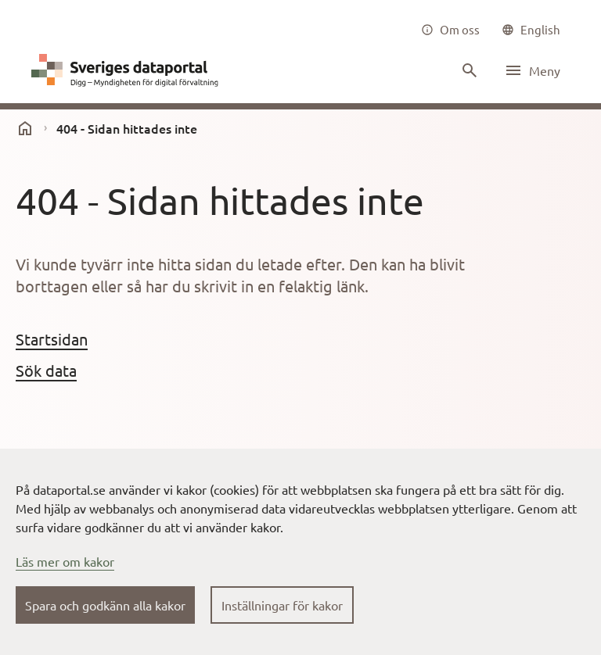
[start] (25, 128)
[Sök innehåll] (468, 70)
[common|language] (531, 30)
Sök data (46, 370)
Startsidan (52, 339)
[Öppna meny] (532, 70)
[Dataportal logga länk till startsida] (128, 70)
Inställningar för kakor (282, 605)
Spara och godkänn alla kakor (105, 605)
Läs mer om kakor (65, 561)
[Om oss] (450, 30)
